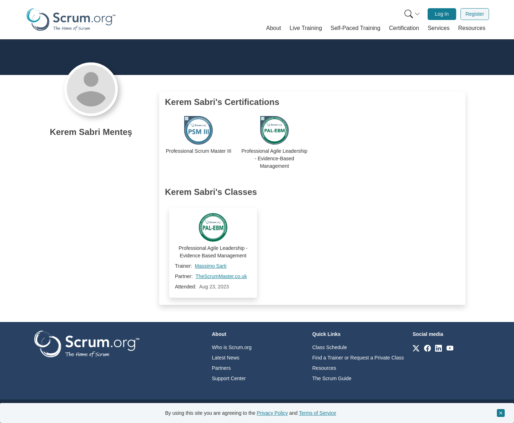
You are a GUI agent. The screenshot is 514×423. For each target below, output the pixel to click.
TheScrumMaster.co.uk (221, 276)
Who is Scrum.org (232, 347)
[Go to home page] (86, 344)
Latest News (226, 358)
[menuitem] (411, 14)
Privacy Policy (272, 413)
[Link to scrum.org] (416, 348)
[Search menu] (412, 14)
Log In (442, 14)
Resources (324, 368)
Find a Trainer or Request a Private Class (358, 358)
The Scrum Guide (332, 378)
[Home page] (71, 19)
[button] (273, 28)
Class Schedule (329, 347)
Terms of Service (317, 413)
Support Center (229, 378)
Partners (221, 368)
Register (474, 14)
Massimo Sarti (211, 266)
